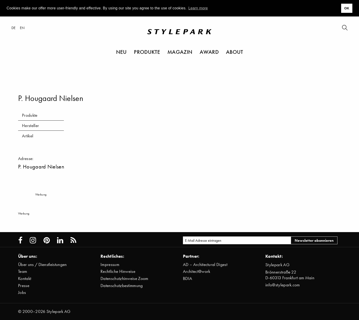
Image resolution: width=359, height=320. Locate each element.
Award (209, 51)
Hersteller (30, 125)
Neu (121, 51)
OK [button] (346, 8)
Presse (23, 285)
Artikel (27, 135)
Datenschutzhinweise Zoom (124, 278)
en (22, 27)
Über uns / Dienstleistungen (42, 264)
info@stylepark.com (282, 285)
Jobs (22, 292)
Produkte (147, 51)
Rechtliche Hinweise (118, 271)
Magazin (179, 51)
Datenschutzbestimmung (122, 285)
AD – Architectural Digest (205, 264)
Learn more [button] (198, 8)
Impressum (110, 264)
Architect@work (196, 271)
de (13, 27)
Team (22, 271)
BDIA (187, 278)
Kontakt (24, 278)
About (234, 51)
